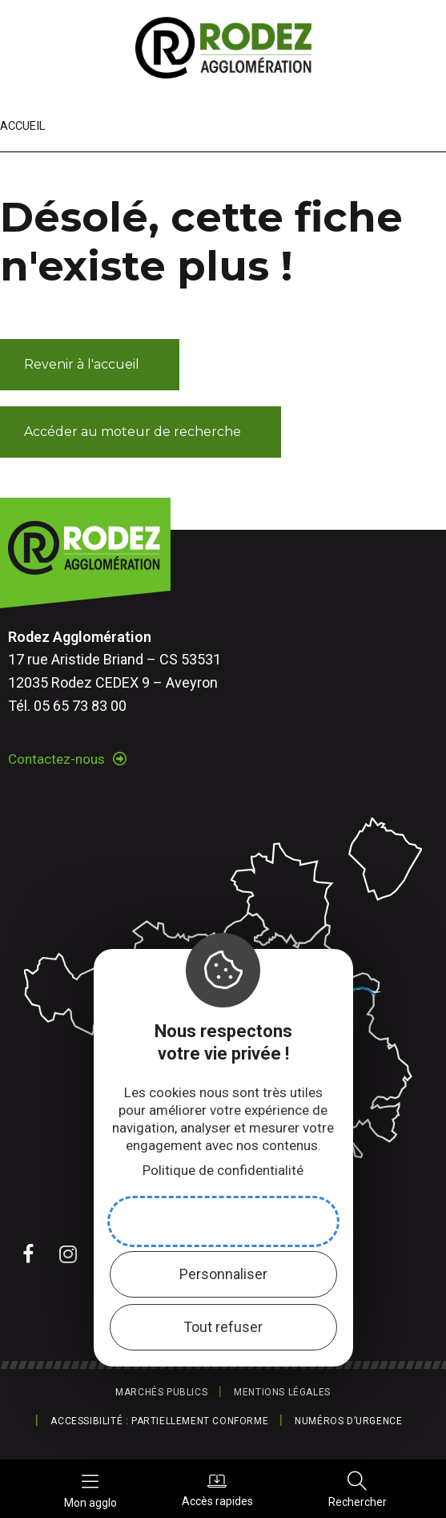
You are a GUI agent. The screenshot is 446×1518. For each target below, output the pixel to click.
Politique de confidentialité (223, 1170)
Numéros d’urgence (348, 1421)
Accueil (22, 126)
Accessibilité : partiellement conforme (159, 1421)
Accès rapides (217, 1489)
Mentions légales (282, 1392)
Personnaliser (223, 1274)
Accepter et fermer (223, 1221)
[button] (89, 364)
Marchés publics (161, 1392)
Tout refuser (223, 1326)
